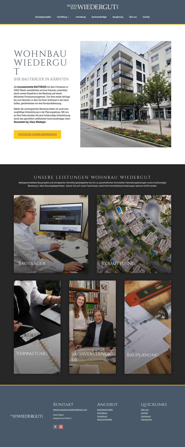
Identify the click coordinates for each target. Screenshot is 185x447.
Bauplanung (118, 17)
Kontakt (146, 17)
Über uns (133, 17)
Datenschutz (146, 419)
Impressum (146, 416)
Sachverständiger (99, 17)
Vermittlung (62, 17)
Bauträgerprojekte (43, 17)
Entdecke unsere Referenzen (37, 134)
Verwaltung (81, 17)
